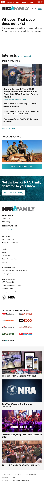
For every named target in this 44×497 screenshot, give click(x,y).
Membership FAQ (8, 288)
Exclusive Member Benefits (11, 285)
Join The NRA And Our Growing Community (17, 405)
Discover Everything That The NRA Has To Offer (22, 436)
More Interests (24, 56)
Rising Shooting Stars (9, 259)
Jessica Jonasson (15, 100)
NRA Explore (6, 274)
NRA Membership (8, 282)
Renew (23, 2)
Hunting (5, 249)
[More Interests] (31, 56)
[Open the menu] (40, 8)
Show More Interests (26, 166)
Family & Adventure (11, 136)
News (4, 252)
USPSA (6, 100)
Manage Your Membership (11, 292)
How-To (4, 246)
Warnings (5, 477)
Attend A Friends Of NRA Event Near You (21, 465)
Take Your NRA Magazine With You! (19, 375)
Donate (30, 2)
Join (17, 2)
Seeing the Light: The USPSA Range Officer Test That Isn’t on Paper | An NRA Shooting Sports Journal (21, 92)
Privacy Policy (6, 474)
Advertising (6, 221)
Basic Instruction (11, 61)
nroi (24, 100)
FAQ (13, 477)
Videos (4, 262)
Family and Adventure (10, 242)
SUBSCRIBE (13, 192)
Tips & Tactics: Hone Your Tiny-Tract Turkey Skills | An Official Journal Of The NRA (22, 112)
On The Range (7, 255)
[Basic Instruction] (17, 128)
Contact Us (6, 218)
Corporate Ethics (30, 474)
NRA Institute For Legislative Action (14, 270)
